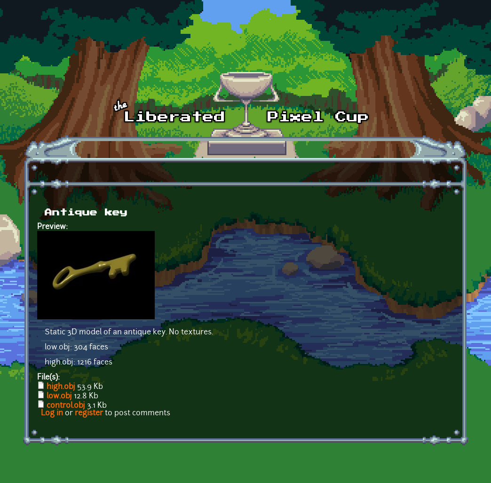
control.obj (66, 406)
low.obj (59, 396)
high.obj (61, 387)
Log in (52, 413)
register (89, 413)
